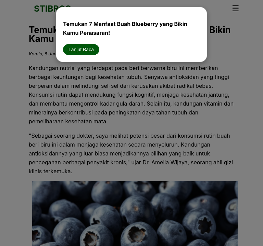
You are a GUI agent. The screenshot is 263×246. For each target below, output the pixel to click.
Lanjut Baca (81, 49)
